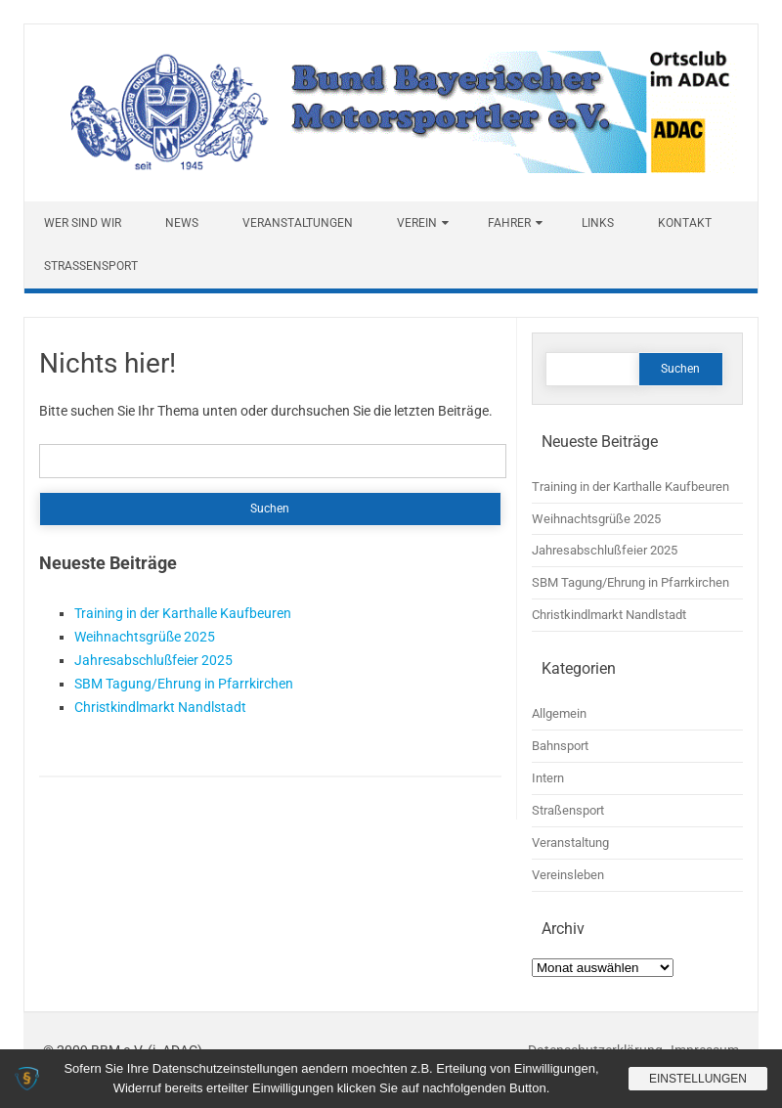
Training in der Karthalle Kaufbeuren (182, 613)
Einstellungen (698, 1079)
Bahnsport (560, 745)
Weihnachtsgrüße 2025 (144, 636)
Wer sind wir (82, 223)
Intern (548, 778)
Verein (417, 223)
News (181, 223)
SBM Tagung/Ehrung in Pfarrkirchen (183, 683)
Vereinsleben (568, 874)
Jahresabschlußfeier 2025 (153, 660)
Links (598, 223)
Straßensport (91, 266)
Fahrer (509, 223)
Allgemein (559, 713)
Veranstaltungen (297, 223)
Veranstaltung (570, 842)
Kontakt (685, 223)
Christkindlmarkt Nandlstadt (160, 707)
